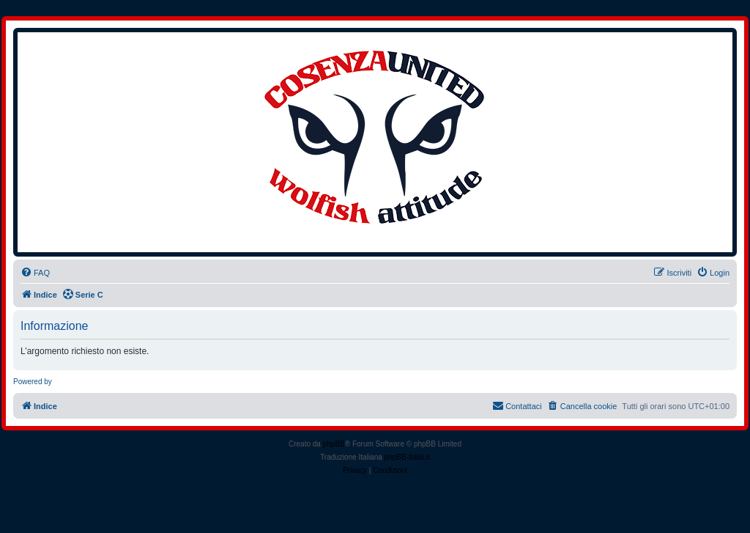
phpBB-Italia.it (407, 457)
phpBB (334, 444)
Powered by (32, 382)
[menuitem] (35, 273)
